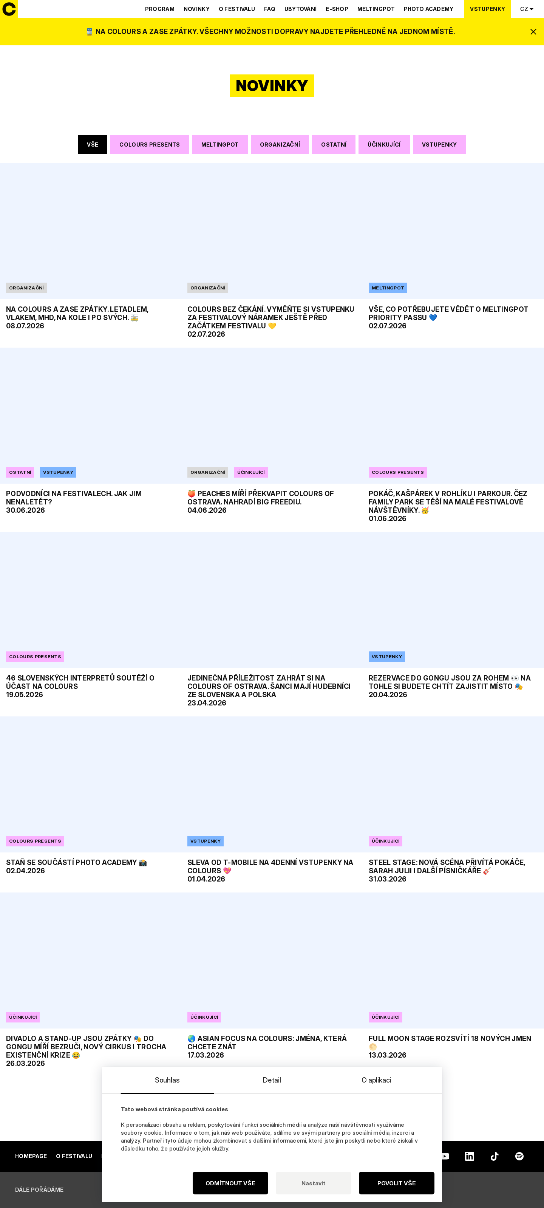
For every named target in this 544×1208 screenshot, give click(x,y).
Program (160, 9)
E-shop (337, 9)
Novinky (197, 9)
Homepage (31, 1156)
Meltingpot (376, 9)
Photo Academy (429, 9)
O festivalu (237, 9)
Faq (269, 9)
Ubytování (300, 9)
